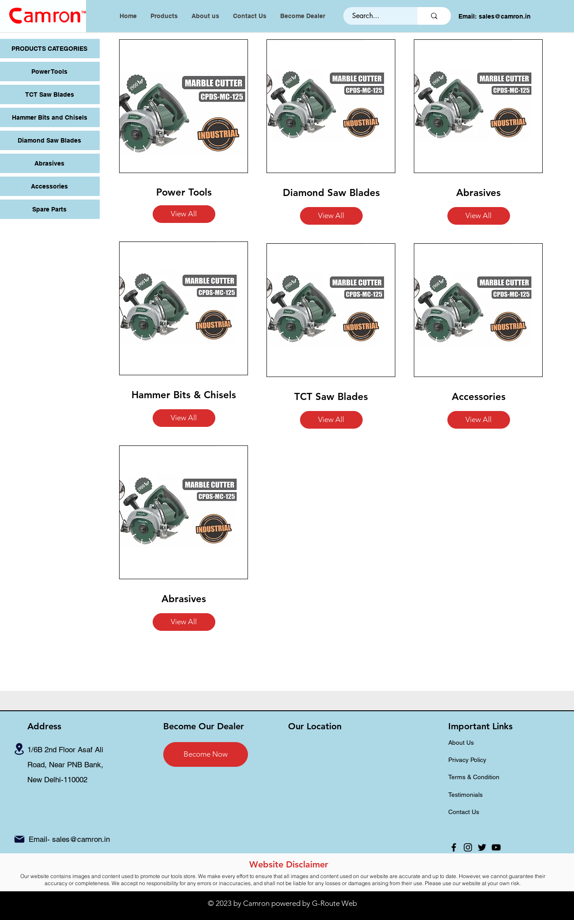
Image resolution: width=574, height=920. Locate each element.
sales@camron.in (81, 839)
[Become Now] (205, 754)
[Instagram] (467, 847)
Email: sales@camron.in (494, 16)
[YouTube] (496, 847)
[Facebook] (453, 847)
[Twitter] (482, 847)
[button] (184, 214)
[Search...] (375, 16)
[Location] (19, 749)
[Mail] (19, 839)
